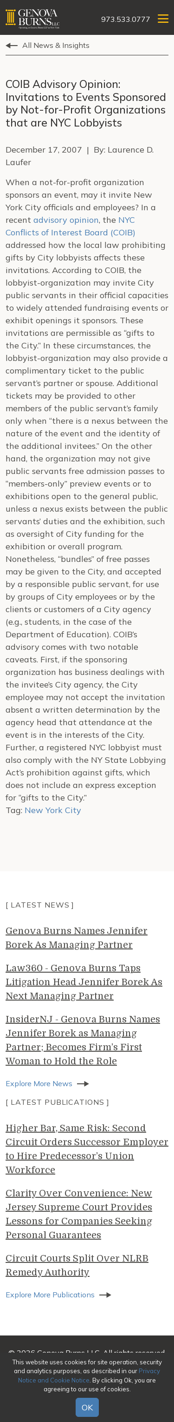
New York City (53, 810)
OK (87, 1407)
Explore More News (39, 1083)
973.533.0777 (125, 19)
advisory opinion (66, 219)
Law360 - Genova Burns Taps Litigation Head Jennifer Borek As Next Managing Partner (84, 982)
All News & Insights (56, 45)
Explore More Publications (50, 1294)
